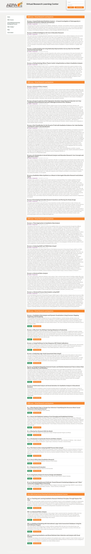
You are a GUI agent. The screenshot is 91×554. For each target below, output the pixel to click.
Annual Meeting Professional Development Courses (13, 23)
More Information (37, 326)
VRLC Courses (10, 19)
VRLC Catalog (10, 26)
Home (8, 17)
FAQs (8, 29)
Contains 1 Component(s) (33, 24)
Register (29, 326)
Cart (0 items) (10, 32)
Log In (71, 7)
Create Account (79, 7)
